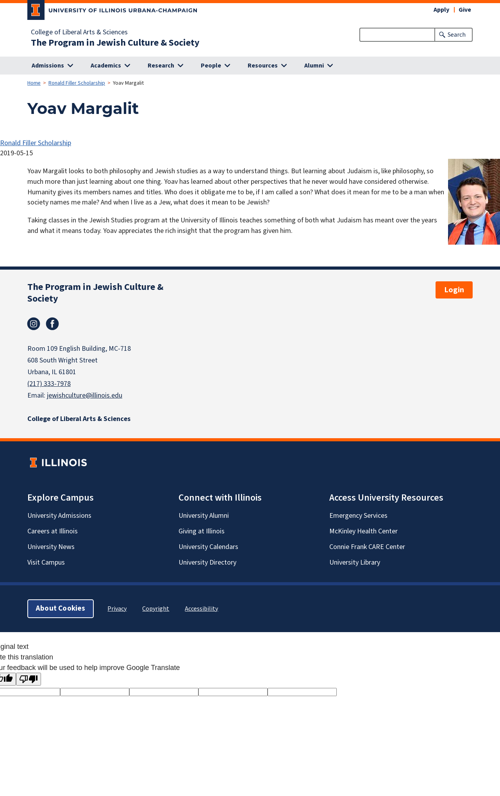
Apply (441, 9)
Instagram (33, 323)
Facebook (52, 323)
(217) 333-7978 (49, 384)
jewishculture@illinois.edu (84, 395)
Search (457, 34)
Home (34, 83)
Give (465, 9)
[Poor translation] (28, 679)
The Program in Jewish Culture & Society (115, 43)
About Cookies (60, 608)
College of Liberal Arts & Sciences (79, 32)
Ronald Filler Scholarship (76, 83)
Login (454, 289)
